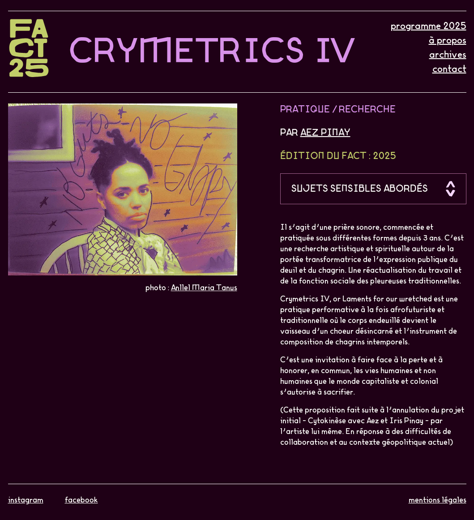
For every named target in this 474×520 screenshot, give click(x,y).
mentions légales (437, 500)
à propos (447, 40)
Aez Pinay (325, 133)
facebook (81, 500)
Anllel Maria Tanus (204, 288)
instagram (25, 500)
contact (449, 69)
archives (447, 55)
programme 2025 (428, 26)
